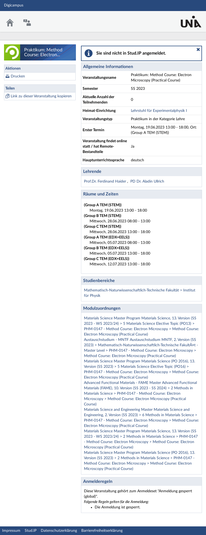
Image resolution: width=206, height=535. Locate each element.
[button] (198, 49)
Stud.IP (30, 531)
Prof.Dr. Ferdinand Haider (105, 181)
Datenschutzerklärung (59, 531)
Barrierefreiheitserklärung (102, 531)
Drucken (18, 76)
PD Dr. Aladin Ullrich (147, 181)
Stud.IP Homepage (185, 18)
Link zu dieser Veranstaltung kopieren (41, 96)
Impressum (11, 531)
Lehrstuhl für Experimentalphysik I (159, 111)
